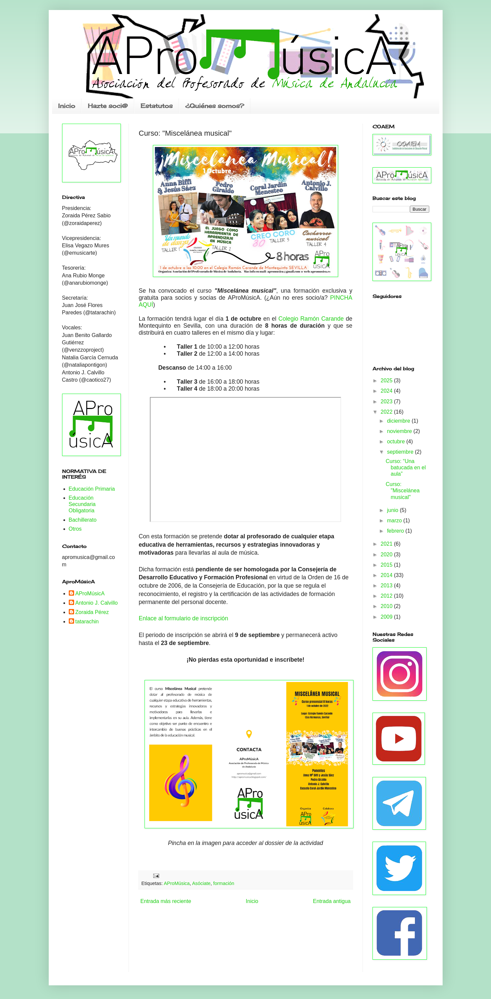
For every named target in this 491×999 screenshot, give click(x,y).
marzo (395, 520)
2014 (387, 575)
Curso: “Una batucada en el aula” (406, 467)
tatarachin (87, 621)
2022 (387, 412)
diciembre (399, 421)
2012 (387, 596)
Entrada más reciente (166, 901)
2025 (387, 380)
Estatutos (157, 105)
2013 (387, 585)
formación (223, 883)
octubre (396, 441)
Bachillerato (83, 520)
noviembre (400, 431)
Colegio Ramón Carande (312, 318)
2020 (387, 554)
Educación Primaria (92, 489)
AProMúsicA (90, 593)
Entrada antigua (332, 901)
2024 (387, 391)
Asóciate (201, 883)
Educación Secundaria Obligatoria (82, 504)
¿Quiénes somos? (214, 105)
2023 (387, 401)
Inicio (66, 105)
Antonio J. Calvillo (96, 603)
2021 (387, 544)
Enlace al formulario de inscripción (183, 618)
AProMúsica (177, 883)
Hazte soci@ (108, 105)
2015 (387, 565)
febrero (396, 531)
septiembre (401, 452)
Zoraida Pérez (92, 612)
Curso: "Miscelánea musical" (403, 490)
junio (393, 510)
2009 (387, 617)
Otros (75, 529)
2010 (387, 606)
